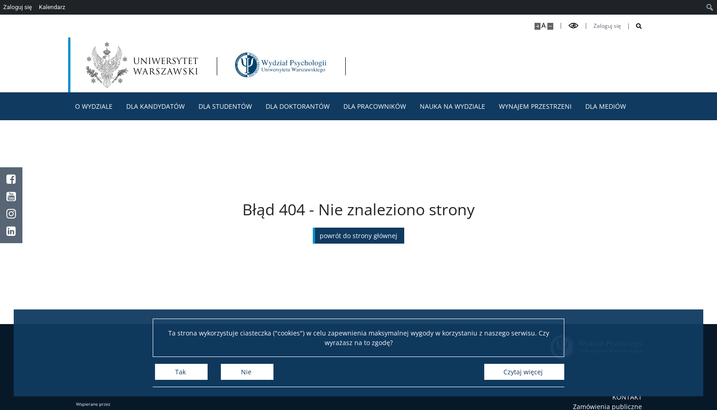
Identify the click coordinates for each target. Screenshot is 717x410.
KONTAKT (627, 397)
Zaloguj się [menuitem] (17, 7)
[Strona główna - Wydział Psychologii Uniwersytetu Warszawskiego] (280, 65)
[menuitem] (710, 7)
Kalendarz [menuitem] (52, 7)
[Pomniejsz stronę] (550, 26)
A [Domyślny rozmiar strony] (543, 25)
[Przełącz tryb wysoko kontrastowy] (573, 26)
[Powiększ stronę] (537, 26)
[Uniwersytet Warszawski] (142, 65)
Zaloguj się (607, 26)
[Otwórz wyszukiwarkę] (635, 26)
